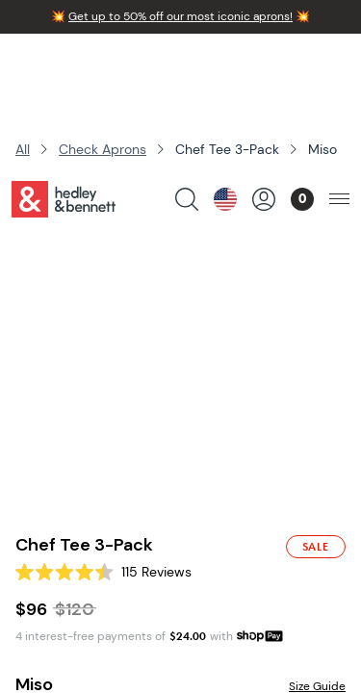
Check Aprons (102, 149)
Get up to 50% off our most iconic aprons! (180, 16)
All (22, 149)
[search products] (186, 63)
